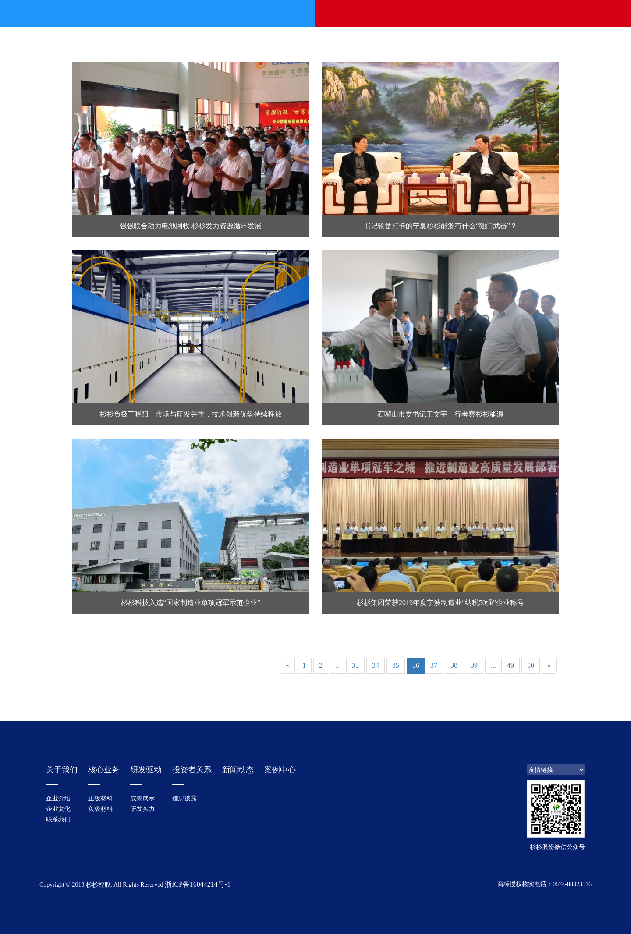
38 (453, 665)
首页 (164, 13)
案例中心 (280, 769)
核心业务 (104, 769)
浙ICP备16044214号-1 (197, 884)
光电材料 (353, 13)
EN (565, 13)
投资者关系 (447, 13)
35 (395, 665)
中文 (548, 13)
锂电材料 (306, 13)
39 (474, 665)
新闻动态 (258, 13)
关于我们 (211, 13)
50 (530, 665)
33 (355, 665)
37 (433, 665)
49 (510, 665)
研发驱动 (400, 13)
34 (375, 665)
